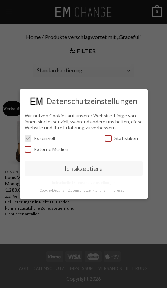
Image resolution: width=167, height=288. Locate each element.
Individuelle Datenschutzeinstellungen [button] (83, 182)
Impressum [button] (118, 190)
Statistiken (121, 138)
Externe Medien (46, 149)
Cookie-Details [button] (52, 190)
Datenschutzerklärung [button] (87, 190)
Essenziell (40, 138)
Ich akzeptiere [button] (84, 168)
